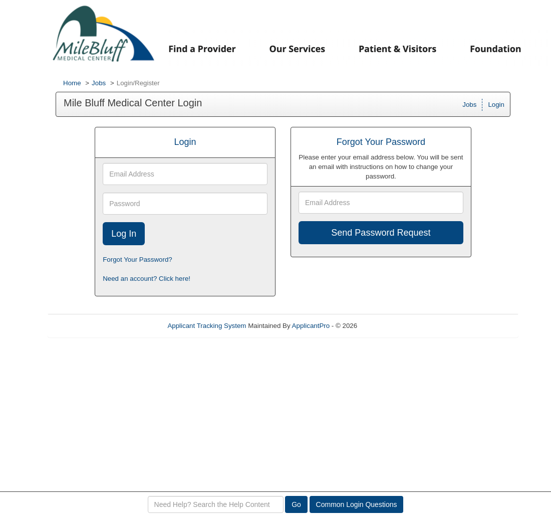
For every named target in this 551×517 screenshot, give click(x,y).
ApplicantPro (311, 325)
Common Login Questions (356, 504)
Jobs (99, 83)
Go (296, 504)
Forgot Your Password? (137, 259)
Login (496, 104)
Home (72, 83)
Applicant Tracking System (206, 325)
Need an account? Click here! (146, 278)
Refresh (387, 325)
